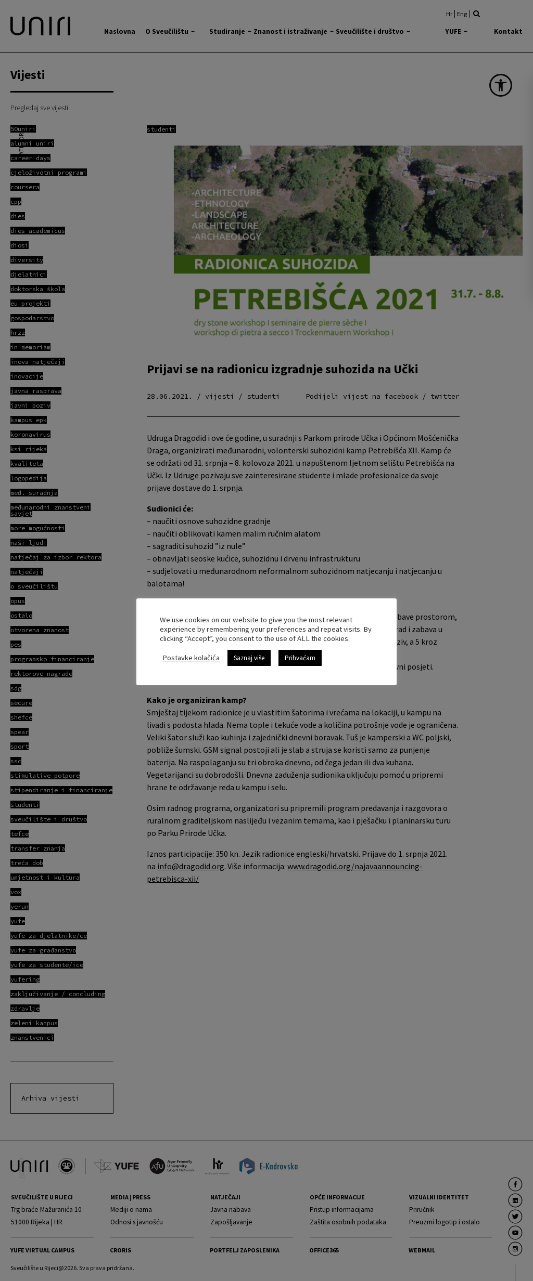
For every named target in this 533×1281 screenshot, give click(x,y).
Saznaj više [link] (249, 653)
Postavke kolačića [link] (191, 653)
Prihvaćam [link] (300, 653)
